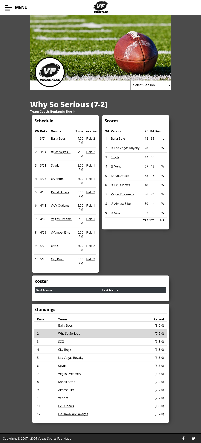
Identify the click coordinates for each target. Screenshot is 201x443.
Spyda (55, 165)
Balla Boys (58, 138)
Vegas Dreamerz (62, 219)
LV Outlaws (61, 205)
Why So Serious (69, 333)
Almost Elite (62, 232)
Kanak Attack (60, 192)
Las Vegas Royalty (66, 152)
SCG (56, 246)
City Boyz (57, 259)
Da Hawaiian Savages (73, 414)
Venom (59, 179)
